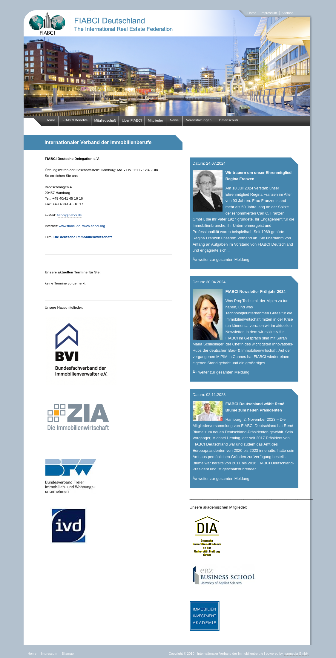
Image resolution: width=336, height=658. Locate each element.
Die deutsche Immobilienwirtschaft (82, 237)
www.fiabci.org (93, 226)
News (174, 120)
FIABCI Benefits (75, 120)
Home (252, 13)
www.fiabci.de (69, 226)
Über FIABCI (132, 120)
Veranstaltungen (199, 120)
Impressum (269, 13)
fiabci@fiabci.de (69, 215)
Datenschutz (229, 120)
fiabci (168, 63)
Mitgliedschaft (105, 120)
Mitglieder (155, 120)
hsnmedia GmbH (296, 653)
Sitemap (287, 13)
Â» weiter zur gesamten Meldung (221, 259)
